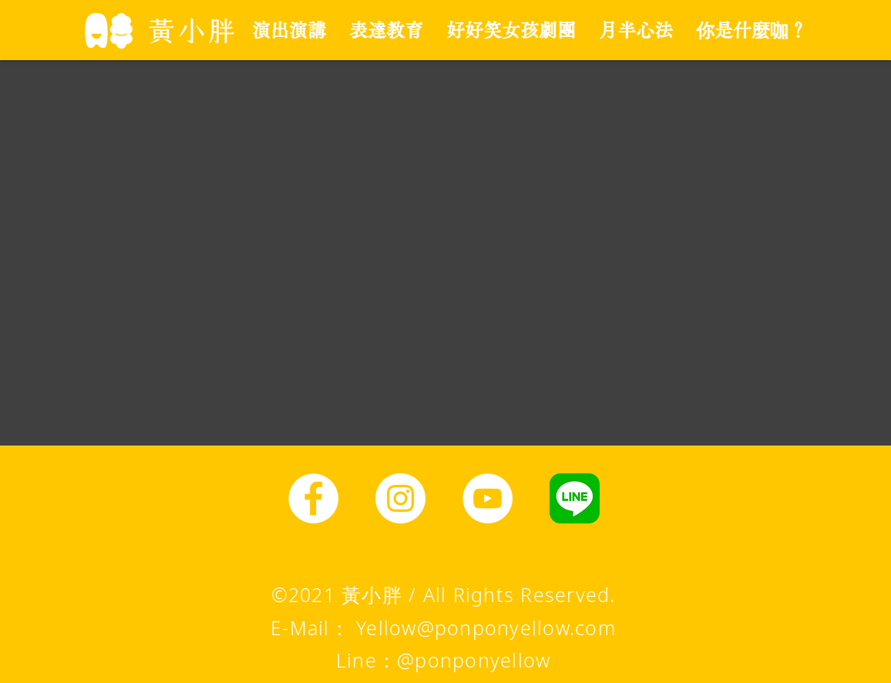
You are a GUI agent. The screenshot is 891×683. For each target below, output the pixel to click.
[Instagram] (400, 498)
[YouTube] (487, 498)
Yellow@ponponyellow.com (486, 627)
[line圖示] (575, 498)
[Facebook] (313, 498)
